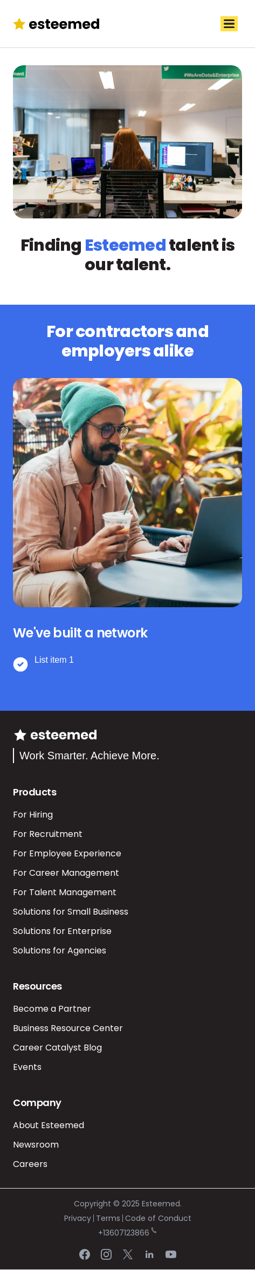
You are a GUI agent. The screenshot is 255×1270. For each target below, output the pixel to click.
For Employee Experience (67, 853)
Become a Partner (52, 1009)
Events (27, 1067)
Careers (30, 1164)
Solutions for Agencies (59, 950)
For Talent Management (64, 892)
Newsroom (36, 1144)
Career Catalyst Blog (57, 1047)
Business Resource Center (68, 1028)
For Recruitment (47, 834)
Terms (108, 1218)
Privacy (77, 1218)
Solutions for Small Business (70, 911)
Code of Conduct (158, 1218)
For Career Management (66, 873)
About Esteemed (48, 1125)
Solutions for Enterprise (62, 931)
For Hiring (33, 814)
